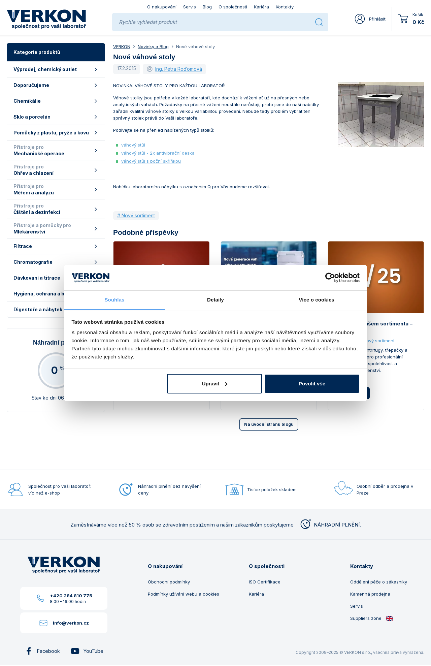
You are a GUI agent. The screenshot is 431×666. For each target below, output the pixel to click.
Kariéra (261, 6)
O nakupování (161, 6)
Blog (207, 6)
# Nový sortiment (136, 215)
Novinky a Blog (153, 46)
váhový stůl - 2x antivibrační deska (158, 153)
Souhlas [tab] (114, 300)
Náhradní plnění (56, 342)
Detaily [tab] (215, 300)
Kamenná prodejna (370, 594)
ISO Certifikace (264, 581)
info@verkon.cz (71, 623)
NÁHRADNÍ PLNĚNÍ (329, 524)
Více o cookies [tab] (316, 300)
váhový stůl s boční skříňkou (151, 161)
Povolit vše (312, 383)
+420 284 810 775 (71, 595)
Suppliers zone (371, 618)
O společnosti (233, 6)
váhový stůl (133, 145)
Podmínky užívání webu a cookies (183, 594)
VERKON (121, 46)
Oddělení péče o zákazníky (378, 581)
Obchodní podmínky (169, 581)
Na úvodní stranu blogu (269, 424)
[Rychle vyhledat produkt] (214, 22)
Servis (189, 6)
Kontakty (285, 6)
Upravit (215, 383)
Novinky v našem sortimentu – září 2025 (374, 327)
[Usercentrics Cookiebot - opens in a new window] (330, 278)
